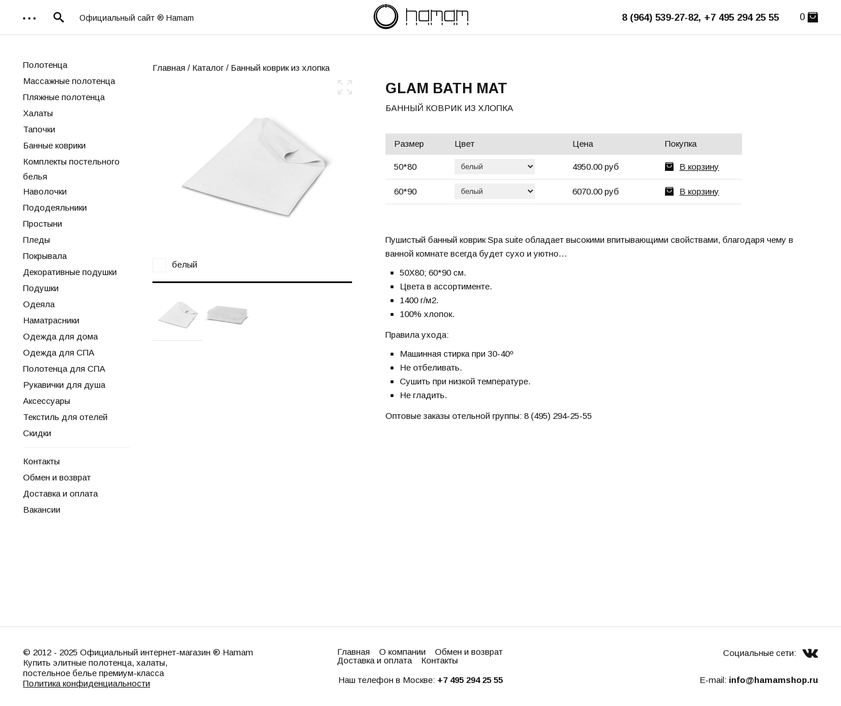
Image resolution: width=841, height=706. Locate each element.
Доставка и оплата (60, 493)
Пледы (36, 240)
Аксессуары (46, 401)
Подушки (41, 288)
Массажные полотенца (69, 81)
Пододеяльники (55, 207)
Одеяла (39, 304)
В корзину (699, 166)
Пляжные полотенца (64, 97)
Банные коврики (54, 145)
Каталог (208, 67)
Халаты (38, 113)
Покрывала (45, 256)
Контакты (41, 461)
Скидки (37, 433)
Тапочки (39, 129)
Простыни (42, 223)
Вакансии (41, 509)
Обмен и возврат (57, 477)
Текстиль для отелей (65, 417)
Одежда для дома (60, 336)
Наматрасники (51, 320)
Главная (168, 67)
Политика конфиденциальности (86, 683)
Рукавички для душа (64, 385)
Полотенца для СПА (64, 368)
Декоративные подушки (70, 272)
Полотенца (45, 65)
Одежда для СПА (58, 352)
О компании (402, 651)
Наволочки (45, 191)
